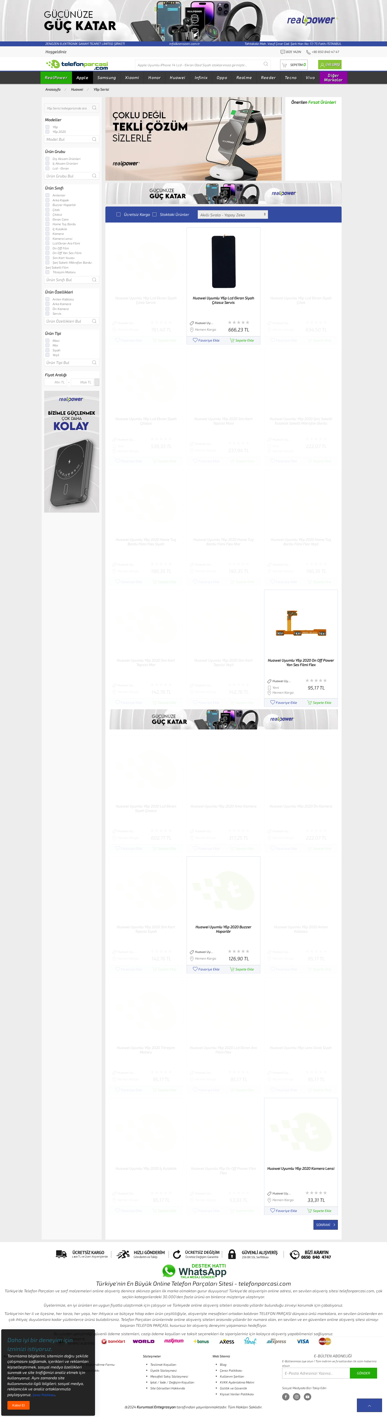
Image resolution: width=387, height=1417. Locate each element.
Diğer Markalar (333, 77)
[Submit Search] (266, 64)
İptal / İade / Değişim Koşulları (172, 1382)
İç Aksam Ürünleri (61, 163)
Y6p (51, 127)
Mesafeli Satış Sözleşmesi (169, 1376)
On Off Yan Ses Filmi (63, 253)
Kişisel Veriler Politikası (237, 1394)
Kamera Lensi (58, 239)
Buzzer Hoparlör (60, 205)
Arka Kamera (58, 304)
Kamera (54, 234)
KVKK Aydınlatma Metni (237, 1382)
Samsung (106, 77)
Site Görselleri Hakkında (167, 1388)
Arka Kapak (57, 200)
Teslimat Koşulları (163, 1364)
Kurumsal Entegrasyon (156, 1407)
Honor (154, 77)
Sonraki (325, 1225)
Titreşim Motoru (60, 272)
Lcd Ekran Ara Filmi (62, 243)
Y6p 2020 (55, 132)
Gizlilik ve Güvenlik (233, 1388)
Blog (223, 1364)
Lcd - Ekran (57, 168)
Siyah (52, 350)
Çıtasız (53, 214)
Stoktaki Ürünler (171, 214)
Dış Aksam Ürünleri (62, 159)
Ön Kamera (57, 309)
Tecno (291, 77)
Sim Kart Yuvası (60, 258)
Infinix (201, 77)
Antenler (55, 195)
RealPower (56, 77)
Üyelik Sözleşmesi (163, 1370)
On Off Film (57, 248)
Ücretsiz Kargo (133, 214)
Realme (244, 77)
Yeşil (52, 355)
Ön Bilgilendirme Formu (98, 1364)
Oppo (222, 77)
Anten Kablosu (59, 299)
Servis (53, 313)
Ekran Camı (57, 219)
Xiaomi (132, 77)
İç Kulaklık (56, 229)
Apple (82, 77)
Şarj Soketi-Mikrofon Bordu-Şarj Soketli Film (69, 264)
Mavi (52, 341)
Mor (51, 345)
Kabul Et (18, 1405)
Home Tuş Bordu (60, 224)
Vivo (310, 77)
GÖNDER (363, 1373)
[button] (294, 65)
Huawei (177, 77)
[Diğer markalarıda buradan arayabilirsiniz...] (203, 64)
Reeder (268, 77)
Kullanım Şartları (232, 1376)
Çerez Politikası (231, 1370)
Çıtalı (52, 210)
